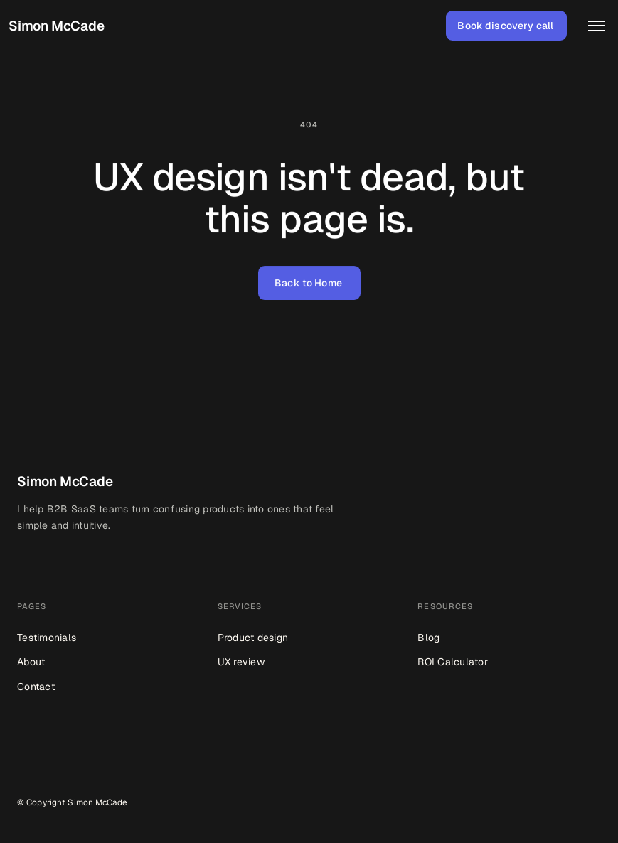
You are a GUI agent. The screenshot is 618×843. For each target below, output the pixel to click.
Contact (36, 686)
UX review (241, 661)
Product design (253, 637)
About (31, 661)
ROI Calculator (452, 661)
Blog (428, 637)
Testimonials (46, 637)
